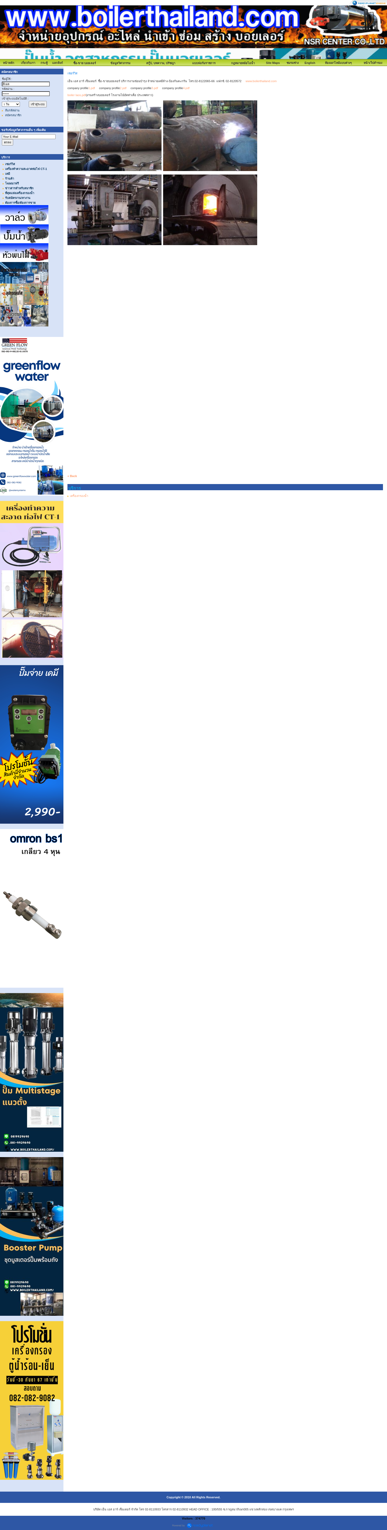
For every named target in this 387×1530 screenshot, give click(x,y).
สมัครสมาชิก (13, 115)
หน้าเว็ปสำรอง (373, 62)
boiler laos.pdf (76, 95)
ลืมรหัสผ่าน (12, 110)
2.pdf (123, 88)
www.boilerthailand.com (261, 81)
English (309, 62)
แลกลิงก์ (57, 62)
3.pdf (154, 88)
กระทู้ (44, 62)
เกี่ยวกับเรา (28, 62)
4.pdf (186, 88)
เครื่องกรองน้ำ (79, 495)
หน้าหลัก (8, 62)
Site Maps (273, 62)
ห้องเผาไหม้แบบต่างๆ (338, 62)
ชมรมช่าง (292, 62)
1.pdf (91, 88)
